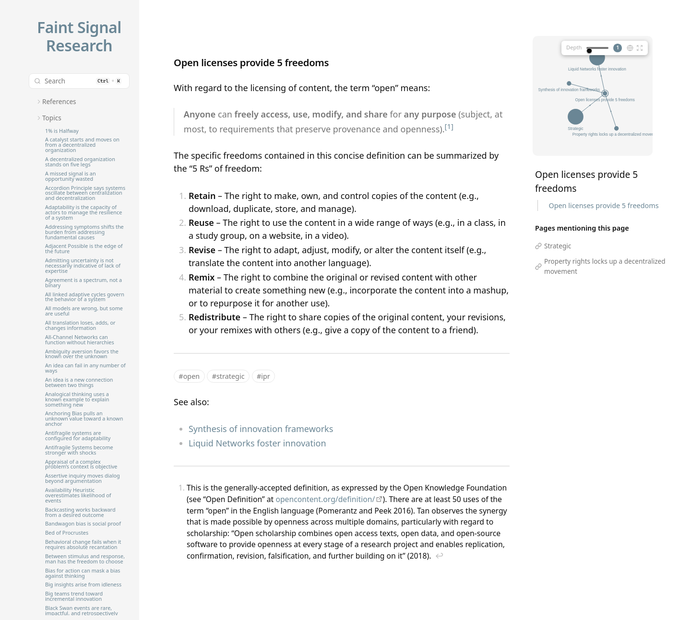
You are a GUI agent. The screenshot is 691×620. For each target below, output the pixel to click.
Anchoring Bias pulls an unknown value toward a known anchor (84, 419)
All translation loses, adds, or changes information (80, 325)
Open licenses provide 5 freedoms (603, 205)
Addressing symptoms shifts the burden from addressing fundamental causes (84, 232)
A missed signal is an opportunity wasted (70, 176)
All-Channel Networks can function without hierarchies (79, 340)
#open (189, 376)
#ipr (263, 376)
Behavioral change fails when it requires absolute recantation (83, 544)
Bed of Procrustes (66, 533)
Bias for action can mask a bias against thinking (82, 573)
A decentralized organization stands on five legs (80, 162)
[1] (449, 126)
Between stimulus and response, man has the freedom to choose (85, 559)
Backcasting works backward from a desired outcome (80, 512)
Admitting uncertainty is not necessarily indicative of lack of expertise (82, 266)
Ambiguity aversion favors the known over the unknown (82, 354)
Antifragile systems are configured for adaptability (77, 436)
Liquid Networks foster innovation (257, 443)
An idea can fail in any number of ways (85, 368)
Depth (574, 47)
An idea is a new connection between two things (79, 382)
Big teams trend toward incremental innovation (74, 596)
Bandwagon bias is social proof (83, 523)
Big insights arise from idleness (83, 584)
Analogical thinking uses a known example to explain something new (77, 400)
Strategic (557, 245)
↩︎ (439, 555)
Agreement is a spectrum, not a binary (83, 283)
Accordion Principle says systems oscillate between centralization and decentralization (85, 193)
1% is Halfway (62, 131)
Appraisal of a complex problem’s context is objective (81, 464)
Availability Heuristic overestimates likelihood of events (78, 495)
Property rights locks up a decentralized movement (605, 266)
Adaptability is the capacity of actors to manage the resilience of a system (83, 213)
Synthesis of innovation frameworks (261, 428)
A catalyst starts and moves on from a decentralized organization (82, 145)
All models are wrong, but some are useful (84, 311)
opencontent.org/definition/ (325, 499)
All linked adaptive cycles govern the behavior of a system (84, 297)
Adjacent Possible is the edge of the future (83, 249)
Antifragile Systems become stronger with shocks (79, 450)
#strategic (228, 376)
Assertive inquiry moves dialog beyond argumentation (82, 478)
